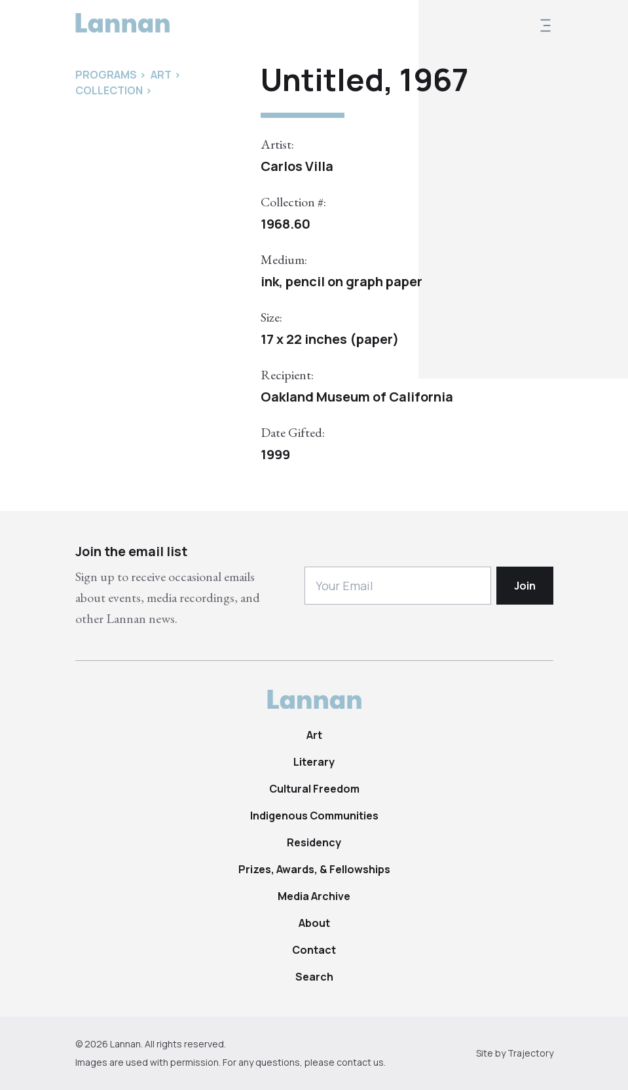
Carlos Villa (297, 166)
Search (314, 976)
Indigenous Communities (314, 815)
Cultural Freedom (314, 788)
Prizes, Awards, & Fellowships (314, 869)
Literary (314, 762)
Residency (314, 842)
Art (314, 735)
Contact (314, 950)
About (314, 923)
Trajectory (530, 1053)
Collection (109, 90)
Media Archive (314, 896)
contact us (360, 1062)
